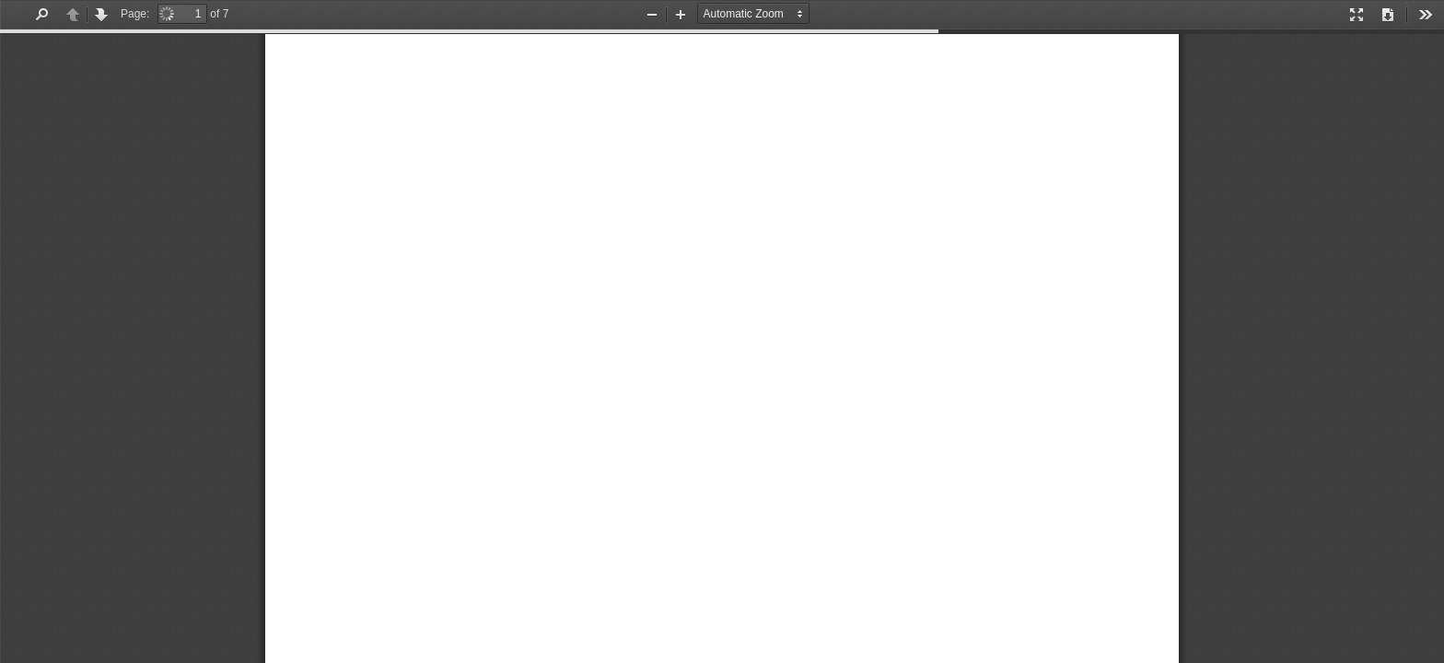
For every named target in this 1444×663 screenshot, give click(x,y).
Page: (135, 13)
